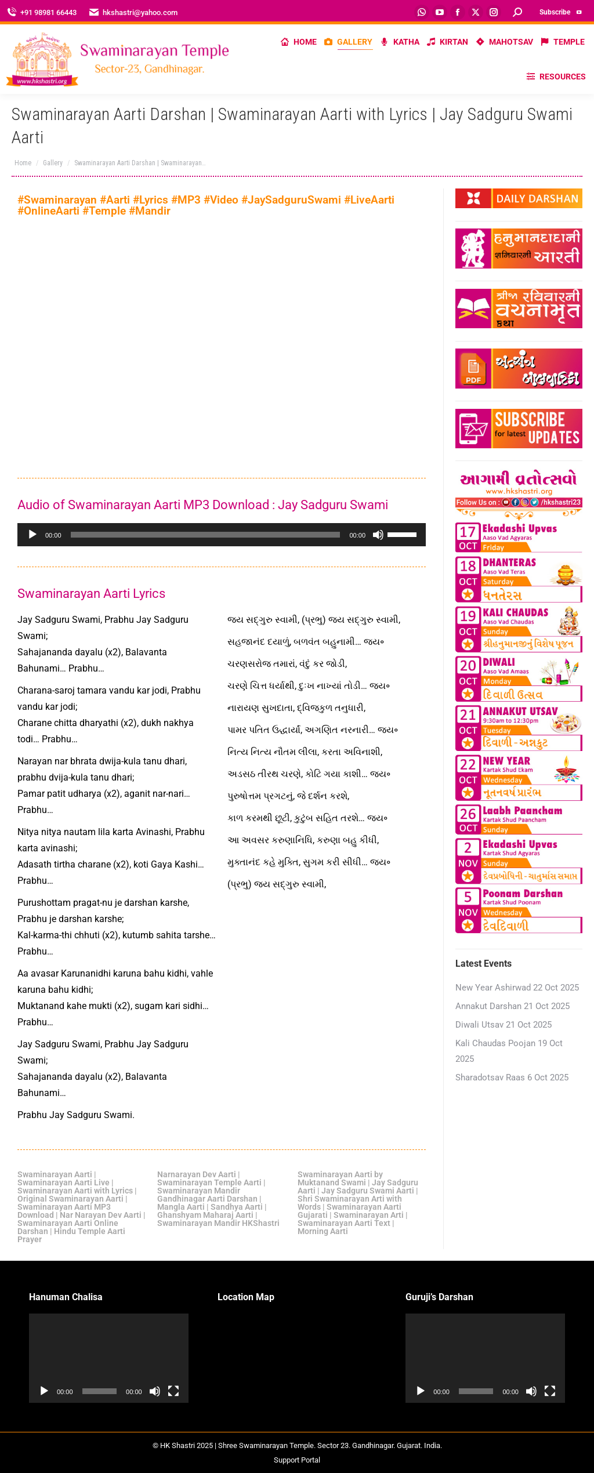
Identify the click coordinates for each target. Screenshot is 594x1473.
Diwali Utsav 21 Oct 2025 (503, 1025)
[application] (221, 534)
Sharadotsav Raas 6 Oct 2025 (511, 1077)
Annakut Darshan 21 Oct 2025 (512, 1006)
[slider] (206, 535)
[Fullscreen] (173, 1391)
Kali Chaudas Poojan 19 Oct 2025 (509, 1051)
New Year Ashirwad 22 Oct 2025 (517, 987)
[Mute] (378, 534)
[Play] (32, 534)
